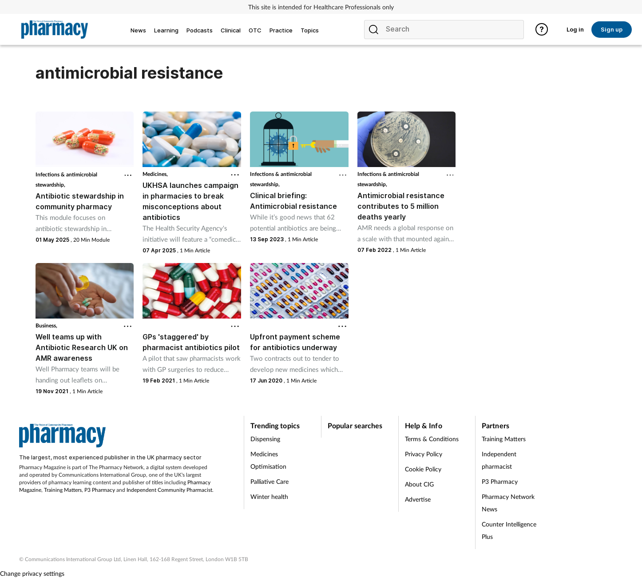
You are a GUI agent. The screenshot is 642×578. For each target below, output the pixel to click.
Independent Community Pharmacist (169, 489)
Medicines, (155, 174)
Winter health (269, 496)
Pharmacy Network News (508, 503)
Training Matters (63, 489)
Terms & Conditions (432, 438)
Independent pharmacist (499, 460)
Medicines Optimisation (268, 460)
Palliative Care (269, 481)
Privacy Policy (423, 454)
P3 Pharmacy (99, 489)
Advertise (418, 499)
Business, (46, 325)
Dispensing (265, 438)
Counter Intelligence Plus (509, 530)
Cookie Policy (423, 469)
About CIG (419, 484)
